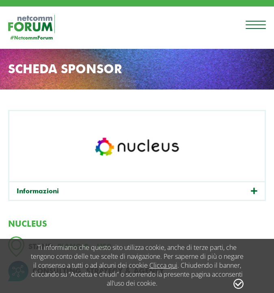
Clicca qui (163, 265)
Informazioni (38, 191)
